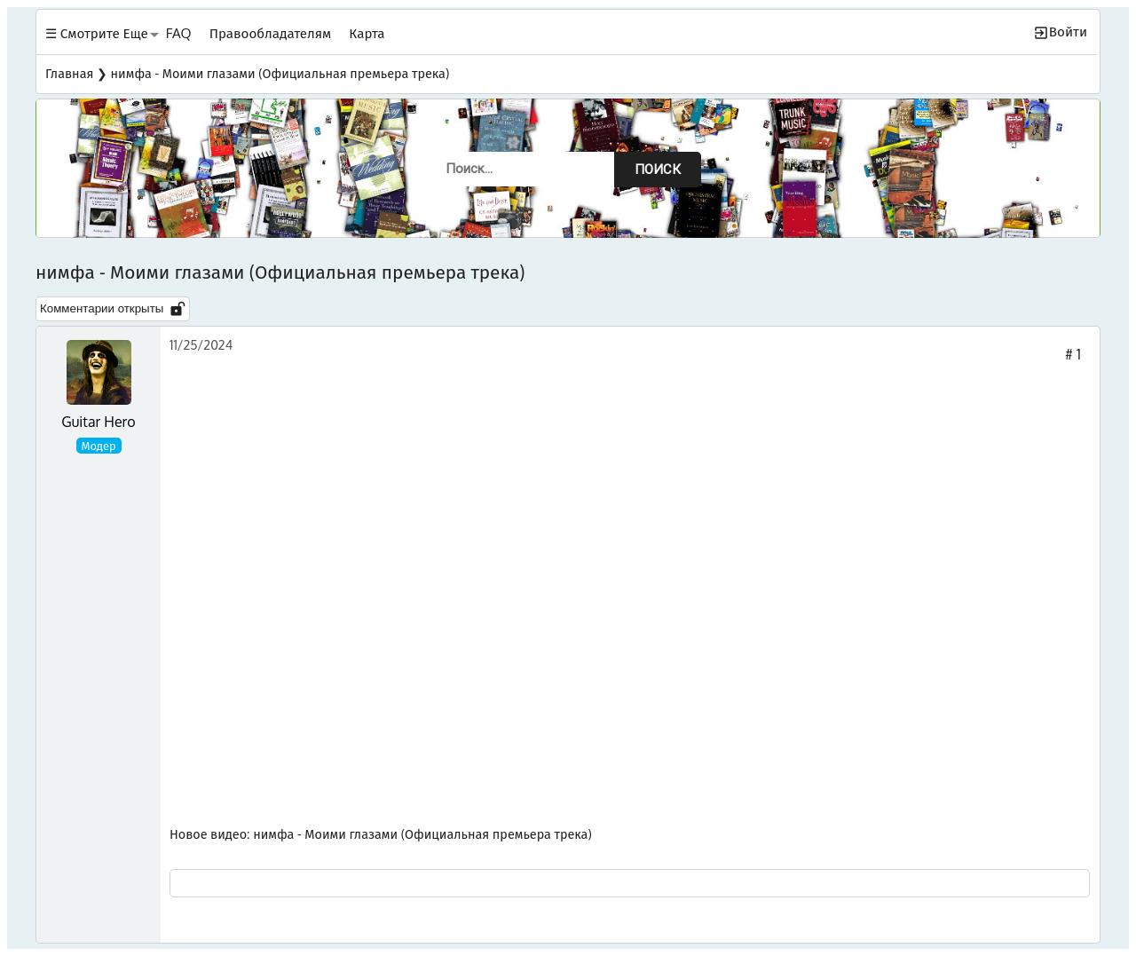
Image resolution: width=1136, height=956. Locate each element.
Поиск (658, 170)
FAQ (179, 33)
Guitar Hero (98, 422)
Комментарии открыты (112, 309)
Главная (69, 73)
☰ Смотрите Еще (96, 33)
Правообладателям (270, 33)
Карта (366, 33)
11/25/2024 (201, 344)
